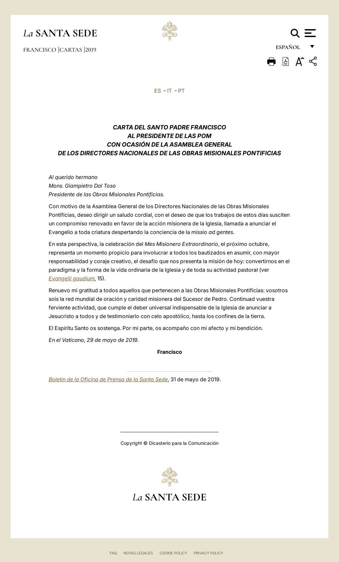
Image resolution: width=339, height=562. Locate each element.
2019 (90, 49)
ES (157, 90)
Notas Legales (138, 553)
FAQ (113, 553)
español (290, 49)
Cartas (71, 49)
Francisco (40, 49)
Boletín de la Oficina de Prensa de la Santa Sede (108, 379)
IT (169, 90)
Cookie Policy (173, 553)
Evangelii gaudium (72, 278)
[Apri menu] (309, 33)
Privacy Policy (208, 553)
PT (181, 90)
